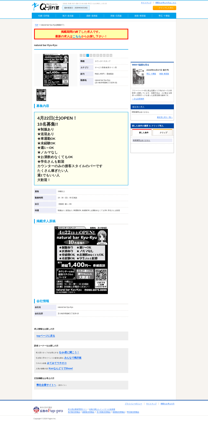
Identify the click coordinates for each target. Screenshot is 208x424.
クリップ (163, 133)
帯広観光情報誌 (133, 412)
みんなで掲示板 (72, 357)
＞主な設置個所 (138, 99)
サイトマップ (146, 3)
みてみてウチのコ (57, 363)
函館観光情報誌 (88, 412)
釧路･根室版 (164, 74)
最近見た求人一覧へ (165, 117)
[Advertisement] (152, 42)
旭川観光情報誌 (74, 412)
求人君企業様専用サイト (77, 409)
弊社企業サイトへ (46, 385)
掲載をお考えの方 (167, 404)
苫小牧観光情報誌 (103, 412)
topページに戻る (46, 335)
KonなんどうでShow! (61, 368)
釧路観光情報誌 (119, 412)
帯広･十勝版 (151, 74)
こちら (77, 36)
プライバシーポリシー (133, 404)
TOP (36, 25)
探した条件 (143, 133)
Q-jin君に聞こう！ (69, 352)
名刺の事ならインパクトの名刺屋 (102, 409)
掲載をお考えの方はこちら (165, 3)
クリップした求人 (166, 8)
